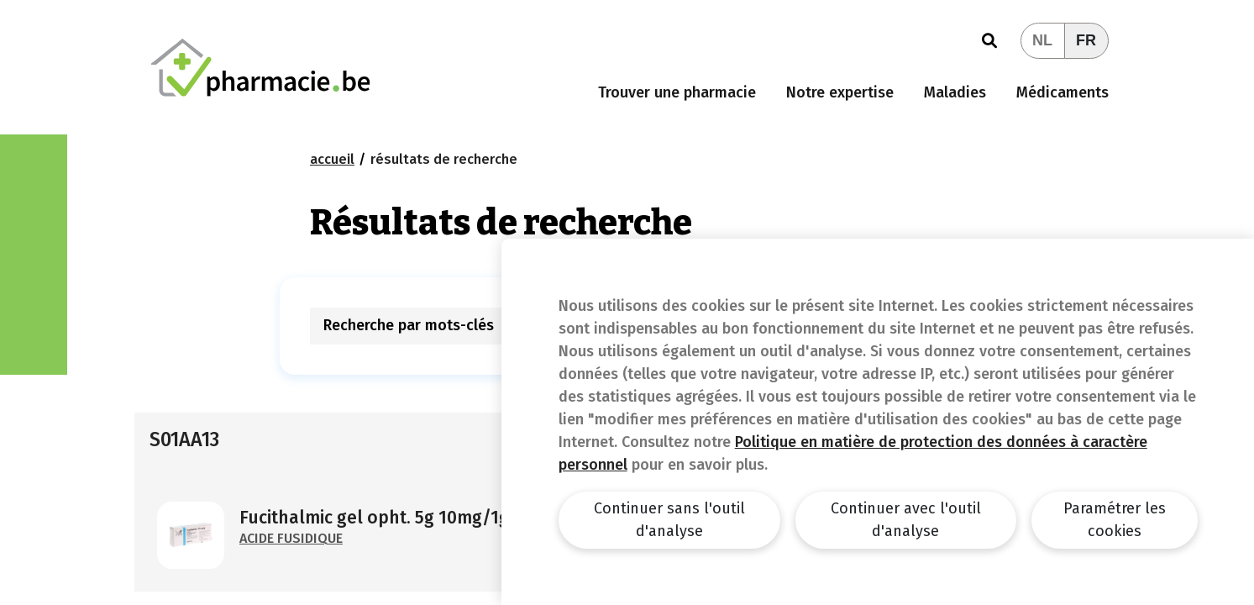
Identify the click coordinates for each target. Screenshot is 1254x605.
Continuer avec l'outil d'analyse (906, 519)
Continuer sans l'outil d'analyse (669, 519)
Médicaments (1062, 92)
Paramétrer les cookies (1114, 519)
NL (1042, 40)
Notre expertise (840, 92)
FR (1086, 40)
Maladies (955, 92)
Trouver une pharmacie (677, 92)
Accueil (332, 159)
